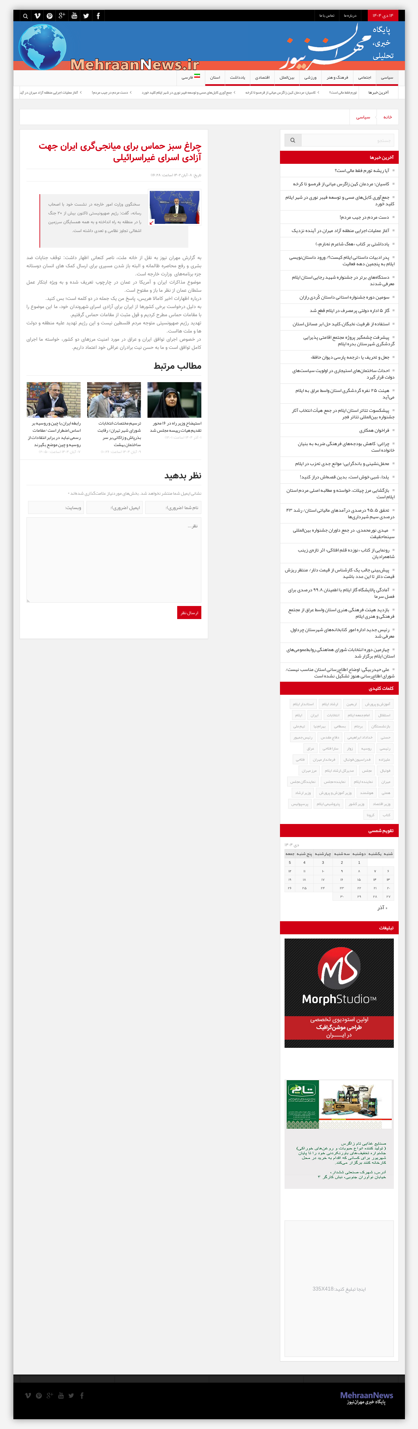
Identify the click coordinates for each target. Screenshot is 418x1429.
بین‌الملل (287, 79)
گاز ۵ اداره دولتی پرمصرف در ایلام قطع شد (349, 310)
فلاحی (300, 759)
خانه (387, 117)
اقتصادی (262, 79)
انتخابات (333, 715)
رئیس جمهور (302, 737)
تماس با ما (326, 15)
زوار (350, 748)
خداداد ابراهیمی (360, 737)
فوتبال (385, 770)
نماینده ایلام (363, 781)
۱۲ (289, 871)
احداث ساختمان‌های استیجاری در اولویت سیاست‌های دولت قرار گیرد (343, 373)
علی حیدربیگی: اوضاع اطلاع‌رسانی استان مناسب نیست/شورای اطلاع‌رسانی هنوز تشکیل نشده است (340, 672)
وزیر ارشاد (303, 793)
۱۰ (323, 871)
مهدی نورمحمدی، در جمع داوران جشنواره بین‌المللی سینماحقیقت (344, 533)
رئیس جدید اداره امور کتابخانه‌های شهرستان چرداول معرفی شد (342, 633)
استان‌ (215, 79)
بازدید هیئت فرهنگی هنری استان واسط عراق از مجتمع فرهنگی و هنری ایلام (341, 613)
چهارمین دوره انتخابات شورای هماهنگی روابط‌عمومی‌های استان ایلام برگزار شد (340, 653)
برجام (358, 726)
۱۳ (388, 879)
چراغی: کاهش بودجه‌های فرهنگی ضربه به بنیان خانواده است (346, 447)
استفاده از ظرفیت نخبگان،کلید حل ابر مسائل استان (341, 324)
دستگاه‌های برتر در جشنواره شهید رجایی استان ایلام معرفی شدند (343, 280)
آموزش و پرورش (377, 704)
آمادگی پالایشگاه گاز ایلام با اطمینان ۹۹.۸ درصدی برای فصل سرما (341, 593)
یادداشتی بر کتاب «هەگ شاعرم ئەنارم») (352, 244)
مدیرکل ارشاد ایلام (339, 770)
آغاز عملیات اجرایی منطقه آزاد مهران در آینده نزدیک (35, 92)
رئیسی (385, 748)
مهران (385, 781)
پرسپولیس (299, 804)
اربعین (352, 704)
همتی (386, 793)
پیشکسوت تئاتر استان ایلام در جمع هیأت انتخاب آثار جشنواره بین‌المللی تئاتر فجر (343, 413)
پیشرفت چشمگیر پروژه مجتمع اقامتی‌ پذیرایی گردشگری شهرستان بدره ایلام (349, 340)
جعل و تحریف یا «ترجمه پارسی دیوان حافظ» (350, 357)
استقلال (384, 715)
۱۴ (375, 879)
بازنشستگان (380, 726)
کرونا (370, 815)
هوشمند (366, 793)
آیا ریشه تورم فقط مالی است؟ (342, 92)
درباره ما (350, 15)
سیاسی (387, 79)
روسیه (366, 748)
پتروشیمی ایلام (328, 804)
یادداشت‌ (237, 79)
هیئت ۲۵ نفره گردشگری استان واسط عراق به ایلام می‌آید (345, 393)
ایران (314, 715)
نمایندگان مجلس (303, 781)
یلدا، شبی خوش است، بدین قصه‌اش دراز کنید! (344, 477)
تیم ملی (299, 726)
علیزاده (384, 759)
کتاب (386, 815)
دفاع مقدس (330, 737)
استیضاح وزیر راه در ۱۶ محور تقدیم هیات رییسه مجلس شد (175, 426)
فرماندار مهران (324, 759)
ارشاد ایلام (330, 704)
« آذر (382, 907)
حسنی (385, 737)
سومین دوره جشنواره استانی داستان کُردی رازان (344, 297)
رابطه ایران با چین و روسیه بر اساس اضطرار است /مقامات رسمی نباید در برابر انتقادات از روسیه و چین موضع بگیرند (54, 433)
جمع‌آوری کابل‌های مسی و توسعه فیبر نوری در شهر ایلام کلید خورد (180, 92)
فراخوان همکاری (374, 430)
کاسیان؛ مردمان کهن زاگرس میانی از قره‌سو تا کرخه (274, 92)
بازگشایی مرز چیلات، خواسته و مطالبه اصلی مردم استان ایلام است (340, 493)
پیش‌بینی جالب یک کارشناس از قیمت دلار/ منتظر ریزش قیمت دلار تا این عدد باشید (340, 573)
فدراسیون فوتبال (357, 759)
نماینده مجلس (335, 781)
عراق (310, 748)
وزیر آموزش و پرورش (335, 793)
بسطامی (340, 726)
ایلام (298, 715)
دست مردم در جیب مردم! (103, 92)
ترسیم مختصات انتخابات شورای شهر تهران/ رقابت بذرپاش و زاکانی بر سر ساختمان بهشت (119, 433)
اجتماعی (364, 79)
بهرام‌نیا (320, 726)
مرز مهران (309, 770)
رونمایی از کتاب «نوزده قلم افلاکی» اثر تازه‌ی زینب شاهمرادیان (346, 553)
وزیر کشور (356, 804)
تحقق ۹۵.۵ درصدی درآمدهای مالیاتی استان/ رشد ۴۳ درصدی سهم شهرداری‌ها (340, 513)
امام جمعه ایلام (359, 715)
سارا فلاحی (330, 748)
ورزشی (310, 79)
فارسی (191, 77)
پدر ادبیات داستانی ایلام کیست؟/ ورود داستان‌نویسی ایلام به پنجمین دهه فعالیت (342, 260)
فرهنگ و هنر (337, 79)
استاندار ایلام (303, 704)
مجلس (367, 770)
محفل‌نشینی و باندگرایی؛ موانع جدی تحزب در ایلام (342, 463)
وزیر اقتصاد (381, 804)
